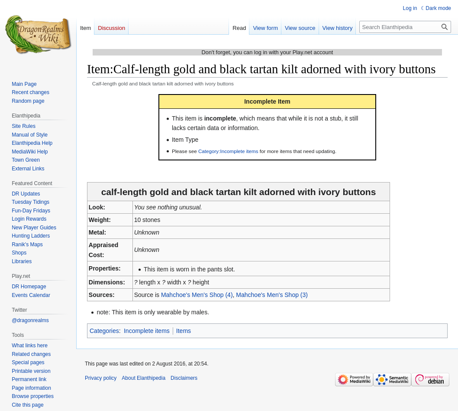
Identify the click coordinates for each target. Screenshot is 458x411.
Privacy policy (100, 378)
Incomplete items (147, 330)
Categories (104, 330)
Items (183, 330)
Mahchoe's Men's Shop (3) (272, 294)
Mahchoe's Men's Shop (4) (197, 294)
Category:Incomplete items (228, 151)
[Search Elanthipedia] (405, 27)
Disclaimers (184, 378)
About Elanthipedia (143, 378)
